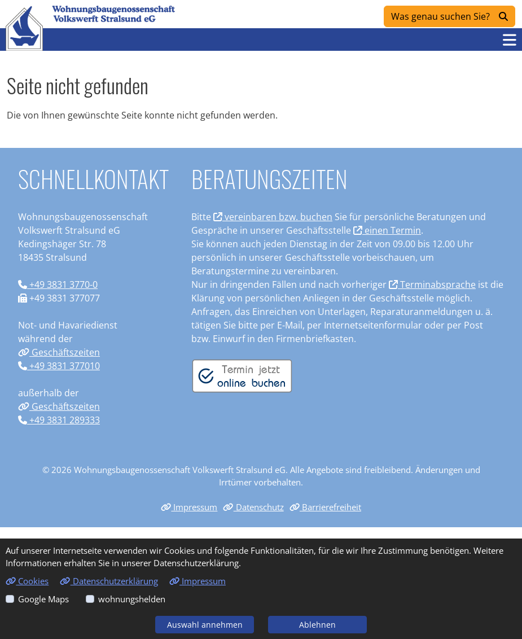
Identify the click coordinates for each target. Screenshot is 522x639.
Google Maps (43, 599)
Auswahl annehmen (205, 624)
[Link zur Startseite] (24, 28)
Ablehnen (317, 624)
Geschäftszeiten (59, 352)
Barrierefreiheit (325, 507)
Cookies (27, 581)
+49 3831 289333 (59, 420)
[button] (509, 39)
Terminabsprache (432, 284)
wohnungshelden (131, 599)
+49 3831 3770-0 (58, 284)
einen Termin (387, 230)
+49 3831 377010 (59, 366)
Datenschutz (253, 507)
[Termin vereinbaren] (242, 375)
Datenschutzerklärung (108, 581)
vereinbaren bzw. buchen (272, 217)
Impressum (189, 507)
